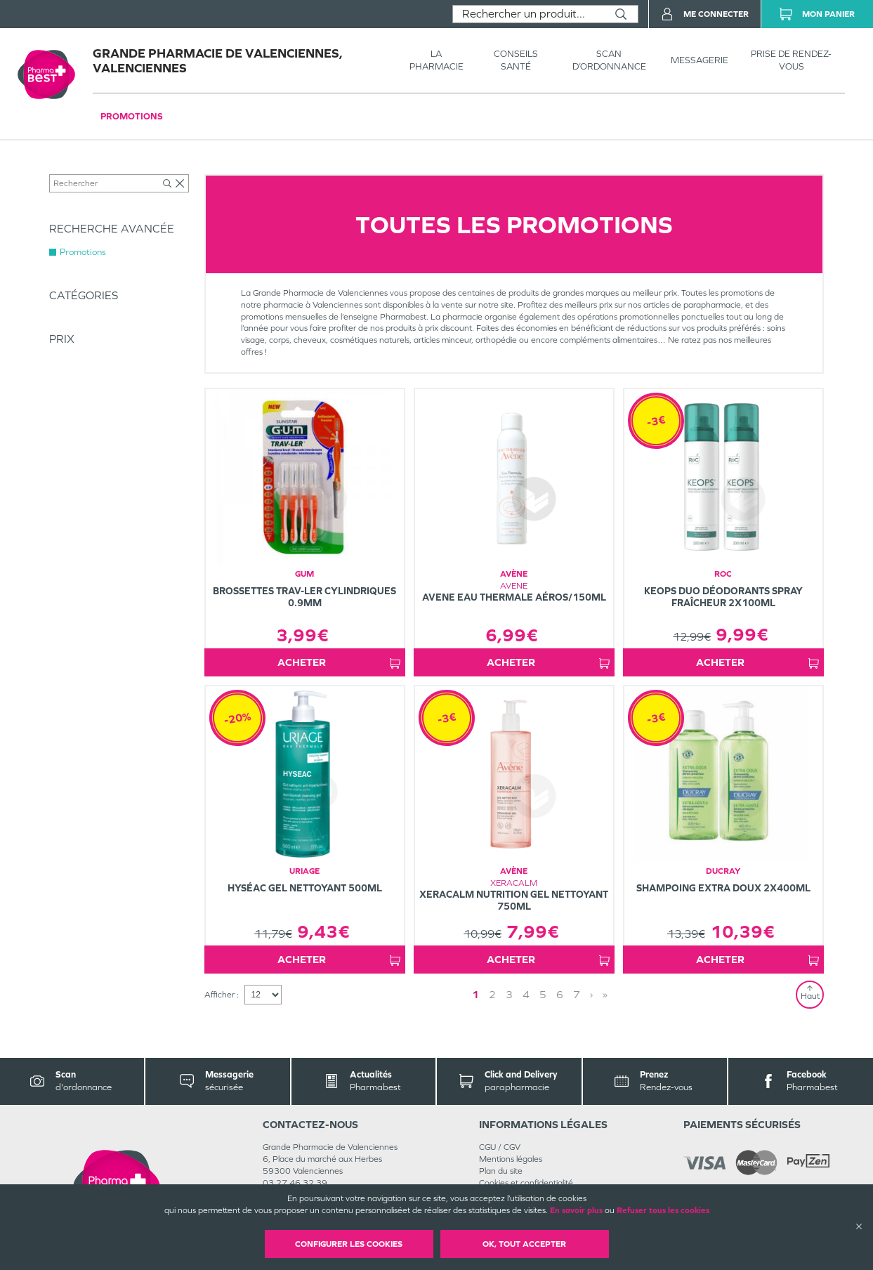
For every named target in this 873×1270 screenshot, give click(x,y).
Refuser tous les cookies (663, 1210)
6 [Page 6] (559, 994)
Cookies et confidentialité (526, 1183)
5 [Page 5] (542, 994)
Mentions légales (510, 1159)
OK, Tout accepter (524, 1244)
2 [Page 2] (492, 994)
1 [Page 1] (475, 994)
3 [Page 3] (509, 994)
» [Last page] (605, 994)
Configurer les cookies (348, 1244)
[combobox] (528, 14)
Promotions (131, 116)
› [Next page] (591, 994)
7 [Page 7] (576, 994)
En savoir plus (576, 1210)
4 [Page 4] (526, 994)
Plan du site (501, 1171)
